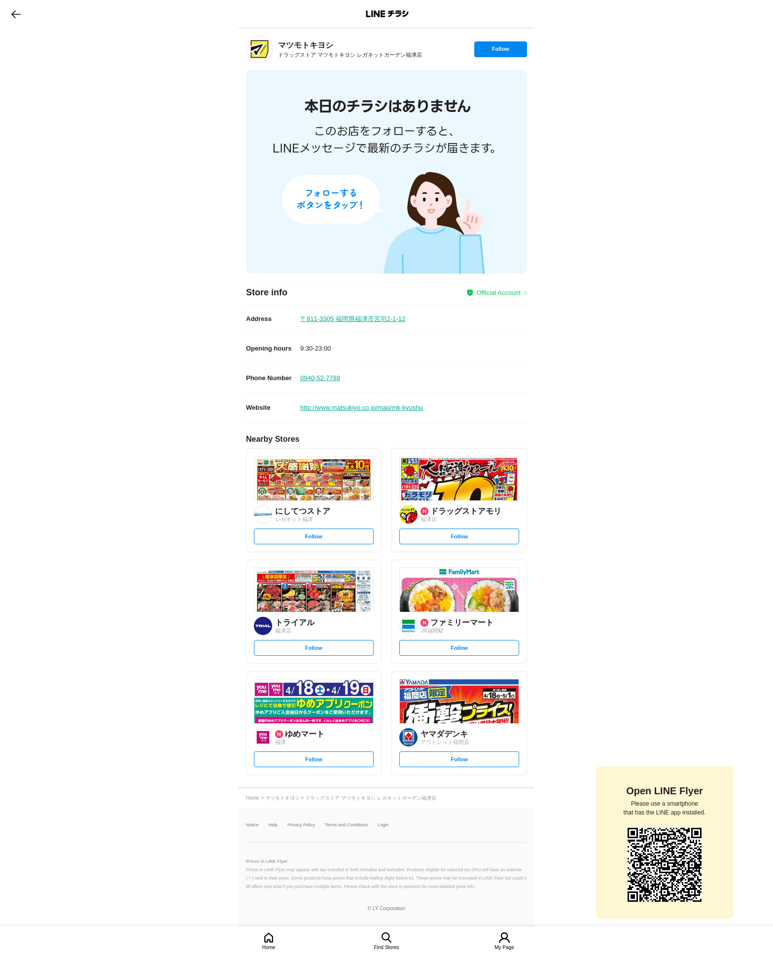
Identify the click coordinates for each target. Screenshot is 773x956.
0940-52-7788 (320, 378)
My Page (504, 947)
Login (383, 825)
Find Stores (386, 947)
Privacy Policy (301, 825)
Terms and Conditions (346, 825)
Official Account (499, 292)
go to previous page (16, 14)
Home (269, 947)
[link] (259, 49)
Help (273, 825)
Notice (252, 825)
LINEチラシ (387, 13)
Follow (500, 51)
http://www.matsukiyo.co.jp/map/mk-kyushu (361, 407)
